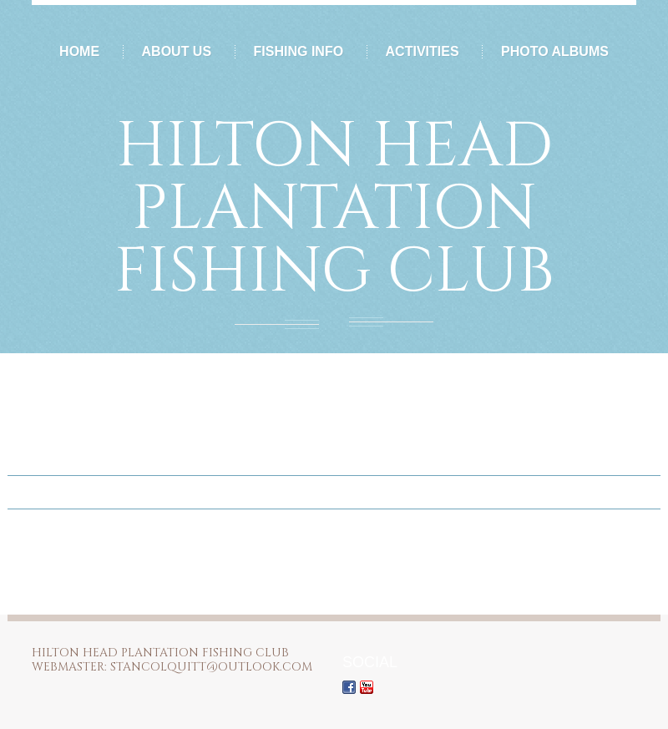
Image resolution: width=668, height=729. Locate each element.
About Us (177, 51)
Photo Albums (555, 51)
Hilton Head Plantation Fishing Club (334, 209)
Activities (422, 51)
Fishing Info (299, 51)
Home (79, 51)
